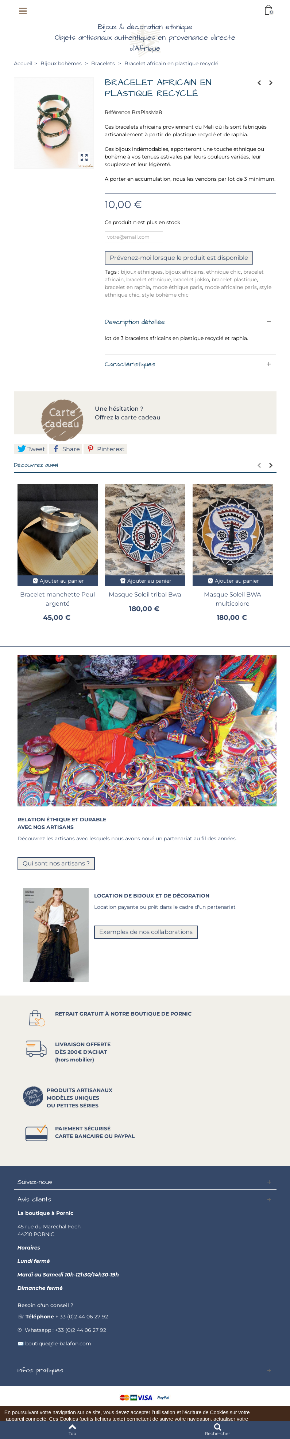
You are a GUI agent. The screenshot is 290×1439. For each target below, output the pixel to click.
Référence (117, 112)
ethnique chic (223, 272)
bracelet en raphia (127, 287)
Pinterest (106, 449)
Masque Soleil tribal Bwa (145, 594)
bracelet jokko (191, 279)
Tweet (31, 449)
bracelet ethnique (148, 279)
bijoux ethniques (142, 272)
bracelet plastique (234, 279)
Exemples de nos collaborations (146, 931)
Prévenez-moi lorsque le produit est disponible (179, 257)
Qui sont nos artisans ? (56, 863)
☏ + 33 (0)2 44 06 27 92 (63, 1316)
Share (66, 449)
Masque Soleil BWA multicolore (232, 599)
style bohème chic (165, 295)
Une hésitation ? (120, 408)
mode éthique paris (177, 287)
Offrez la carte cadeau (128, 417)
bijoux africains (184, 272)
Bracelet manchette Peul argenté (57, 599)
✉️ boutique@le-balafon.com (54, 1343)
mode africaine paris (231, 287)
